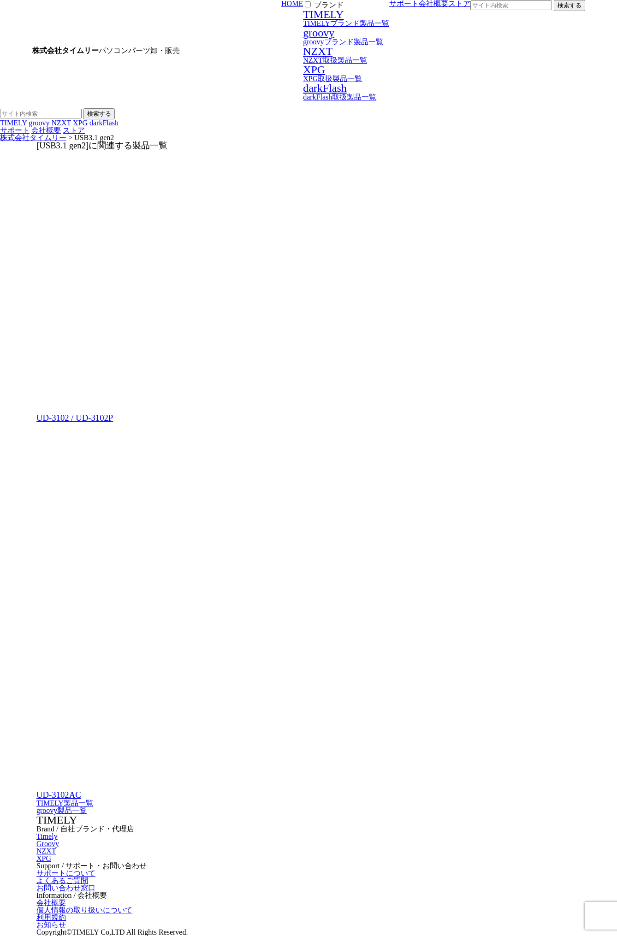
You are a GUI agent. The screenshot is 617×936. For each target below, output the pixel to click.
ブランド (329, 5)
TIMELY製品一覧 (64, 803)
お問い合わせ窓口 (65, 888)
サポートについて (65, 873)
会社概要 (46, 130)
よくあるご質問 (62, 880)
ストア (74, 130)
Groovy (47, 844)
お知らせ (51, 925)
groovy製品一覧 (61, 810)
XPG (43, 858)
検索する (569, 5)
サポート (15, 130)
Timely (47, 836)
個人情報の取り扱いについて (84, 910)
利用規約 (51, 917)
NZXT (46, 851)
